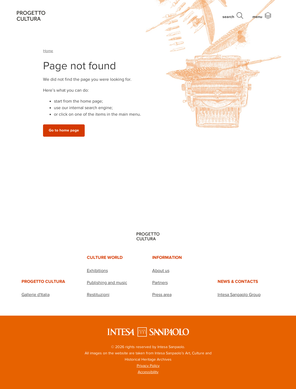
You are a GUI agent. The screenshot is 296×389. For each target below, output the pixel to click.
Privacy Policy (148, 365)
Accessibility (148, 372)
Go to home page (64, 130)
